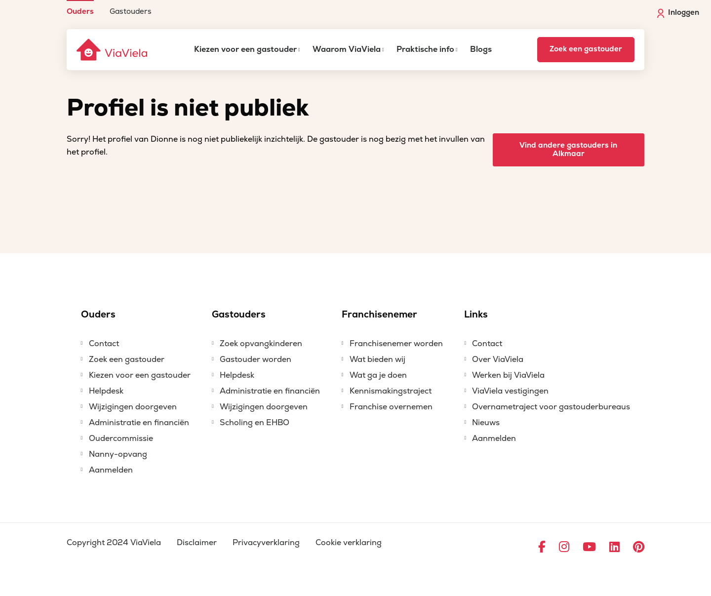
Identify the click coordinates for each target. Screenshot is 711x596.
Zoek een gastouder (586, 49)
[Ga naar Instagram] (564, 547)
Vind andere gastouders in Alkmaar (568, 150)
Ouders (80, 11)
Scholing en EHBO (254, 423)
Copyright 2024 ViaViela (114, 543)
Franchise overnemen (391, 407)
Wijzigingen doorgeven (133, 407)
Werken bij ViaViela (508, 375)
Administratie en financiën (139, 423)
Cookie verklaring (349, 543)
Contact (104, 344)
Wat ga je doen (378, 375)
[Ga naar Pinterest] (638, 547)
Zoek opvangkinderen (261, 344)
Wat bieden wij (377, 359)
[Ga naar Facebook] (542, 547)
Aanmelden (111, 470)
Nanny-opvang (118, 454)
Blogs (481, 49)
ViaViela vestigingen (510, 391)
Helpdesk (106, 391)
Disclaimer (197, 543)
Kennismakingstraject (391, 391)
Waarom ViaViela (347, 49)
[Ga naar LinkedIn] (614, 547)
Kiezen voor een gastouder (245, 49)
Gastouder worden (255, 359)
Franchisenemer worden (396, 344)
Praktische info (425, 49)
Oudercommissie (121, 438)
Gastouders (131, 11)
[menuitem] (80, 7)
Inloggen (678, 13)
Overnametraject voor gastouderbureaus (551, 407)
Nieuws (486, 423)
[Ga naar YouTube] (589, 547)
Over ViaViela (497, 359)
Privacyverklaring (266, 543)
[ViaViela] (113, 50)
